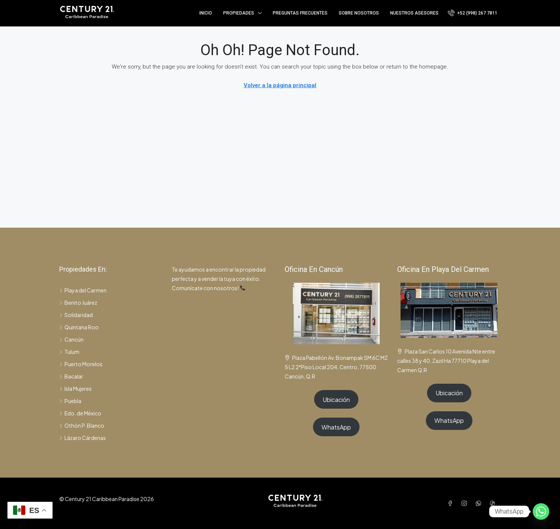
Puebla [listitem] (70, 400)
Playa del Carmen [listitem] (83, 290)
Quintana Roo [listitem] (79, 327)
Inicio (205, 13)
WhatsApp (336, 427)
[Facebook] (451, 503)
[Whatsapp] (541, 511)
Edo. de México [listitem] (80, 413)
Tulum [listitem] (69, 351)
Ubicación (336, 399)
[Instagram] (466, 503)
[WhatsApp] (480, 503)
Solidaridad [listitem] (76, 314)
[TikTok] (494, 503)
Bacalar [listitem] (71, 376)
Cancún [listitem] (71, 339)
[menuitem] (472, 13)
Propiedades (238, 13)
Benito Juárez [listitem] (78, 302)
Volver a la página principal (280, 85)
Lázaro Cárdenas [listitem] (82, 437)
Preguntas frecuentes (300, 13)
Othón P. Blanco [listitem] (81, 425)
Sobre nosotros (359, 13)
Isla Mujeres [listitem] (75, 388)
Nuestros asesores (414, 13)
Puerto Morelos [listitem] (80, 364)
